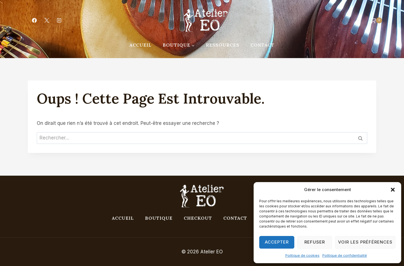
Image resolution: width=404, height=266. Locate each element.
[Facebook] (34, 20)
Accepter (277, 242)
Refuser (314, 242)
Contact (262, 45)
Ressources (222, 45)
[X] (46, 20)
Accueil (141, 45)
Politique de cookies (302, 255)
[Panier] (373, 20)
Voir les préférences (365, 242)
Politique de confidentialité (344, 255)
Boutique (159, 218)
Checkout (198, 218)
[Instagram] (59, 20)
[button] (393, 189)
